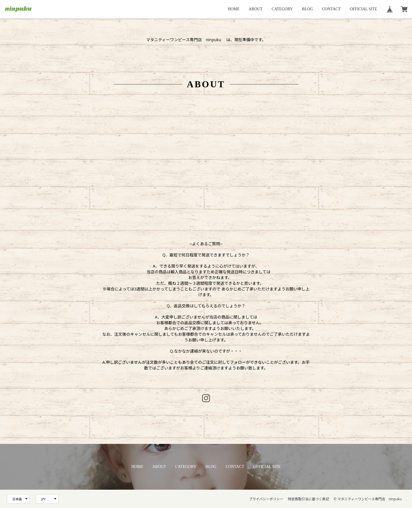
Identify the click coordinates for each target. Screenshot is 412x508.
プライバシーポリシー (266, 499)
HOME (233, 9)
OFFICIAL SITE (363, 9)
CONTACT (331, 9)
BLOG (307, 9)
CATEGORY (282, 9)
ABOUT (255, 9)
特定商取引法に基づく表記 (308, 499)
